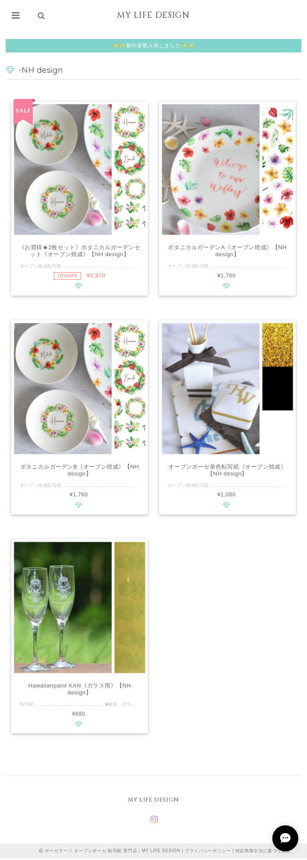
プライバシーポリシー (208, 852)
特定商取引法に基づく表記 (263, 852)
